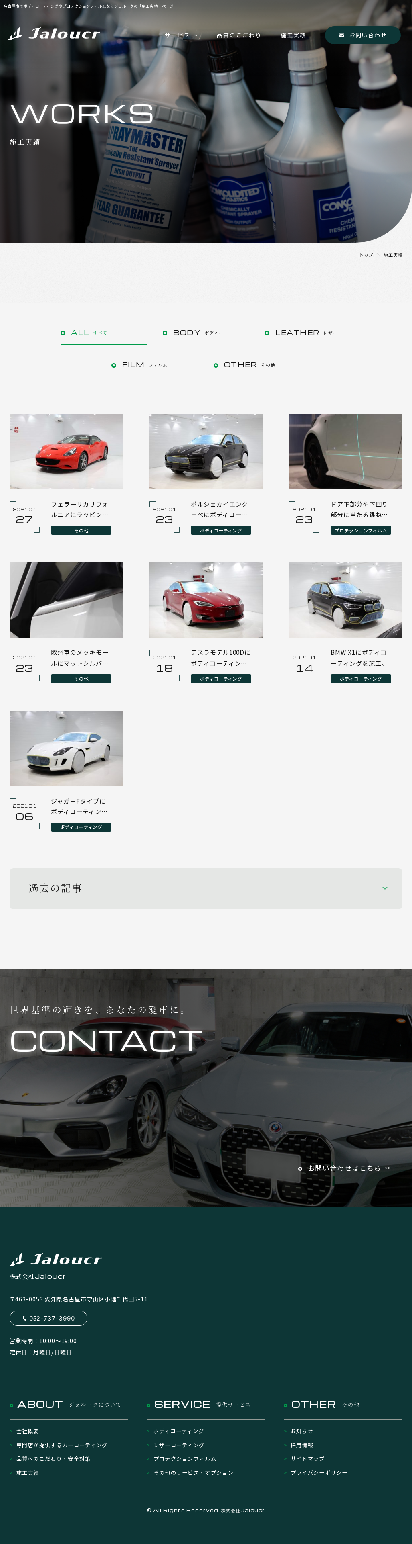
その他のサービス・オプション (193, 1473)
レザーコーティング (179, 1445)
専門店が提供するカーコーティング (62, 1445)
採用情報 (302, 1445)
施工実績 (293, 35)
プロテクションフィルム (185, 1458)
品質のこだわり (239, 35)
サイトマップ (308, 1458)
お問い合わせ (368, 35)
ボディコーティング (178, 1431)
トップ (366, 255)
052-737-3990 (52, 1318)
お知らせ (302, 1431)
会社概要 (27, 1431)
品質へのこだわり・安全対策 (53, 1458)
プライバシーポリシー (319, 1473)
